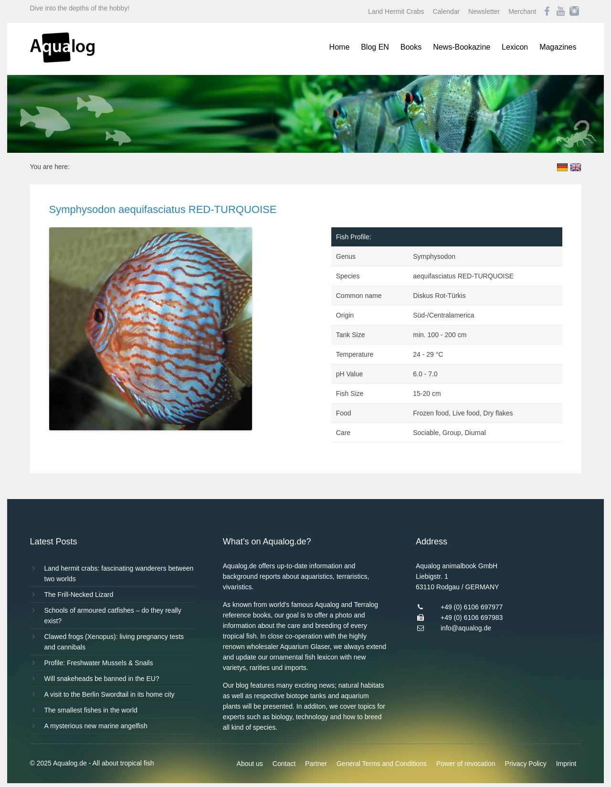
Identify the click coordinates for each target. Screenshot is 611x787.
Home (339, 47)
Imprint (566, 763)
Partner (316, 763)
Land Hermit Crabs (396, 11)
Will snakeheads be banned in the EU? (101, 678)
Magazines (557, 47)
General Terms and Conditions (382, 763)
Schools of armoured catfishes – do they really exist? (112, 615)
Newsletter (484, 11)
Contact (284, 763)
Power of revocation (465, 763)
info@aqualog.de (466, 628)
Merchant (522, 11)
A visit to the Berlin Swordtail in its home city (109, 694)
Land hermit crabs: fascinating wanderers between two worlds (119, 573)
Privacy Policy (526, 763)
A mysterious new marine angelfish (95, 726)
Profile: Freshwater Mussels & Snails (98, 663)
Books (410, 47)
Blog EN (375, 47)
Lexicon (515, 47)
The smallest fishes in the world (90, 710)
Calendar (446, 11)
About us (250, 763)
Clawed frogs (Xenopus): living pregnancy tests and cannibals (114, 642)
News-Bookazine (461, 47)
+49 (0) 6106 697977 (472, 607)
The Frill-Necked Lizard (79, 594)
